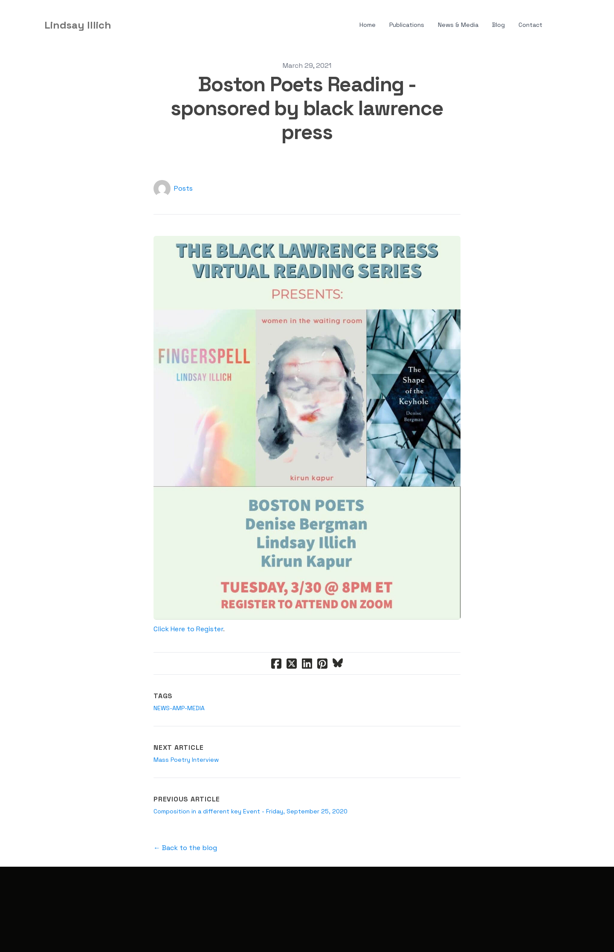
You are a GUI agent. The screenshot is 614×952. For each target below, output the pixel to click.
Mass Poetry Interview (186, 759)
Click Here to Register (188, 628)
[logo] (77, 25)
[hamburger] (121, 25)
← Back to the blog (185, 847)
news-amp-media (179, 708)
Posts (183, 188)
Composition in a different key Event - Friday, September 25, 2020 (251, 811)
